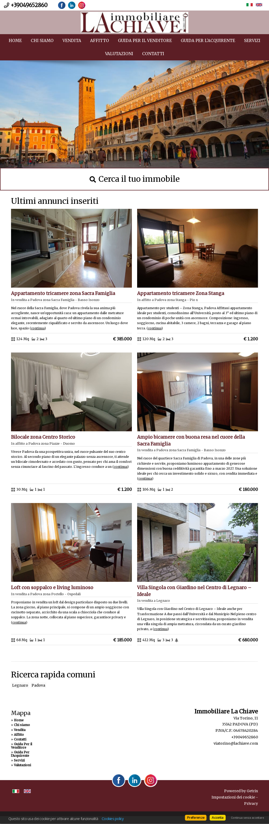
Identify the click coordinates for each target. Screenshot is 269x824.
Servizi (252, 40)
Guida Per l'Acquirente (208, 40)
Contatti (153, 53)
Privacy (251, 803)
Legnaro (20, 685)
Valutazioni (119, 53)
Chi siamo (42, 40)
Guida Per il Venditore (145, 40)
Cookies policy (113, 818)
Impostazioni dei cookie (233, 797)
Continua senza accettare (247, 818)
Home (15, 40)
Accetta (217, 817)
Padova (38, 685)
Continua (38, 328)
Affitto (99, 40)
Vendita (72, 40)
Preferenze (195, 817)
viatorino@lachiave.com (236, 743)
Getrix (252, 791)
